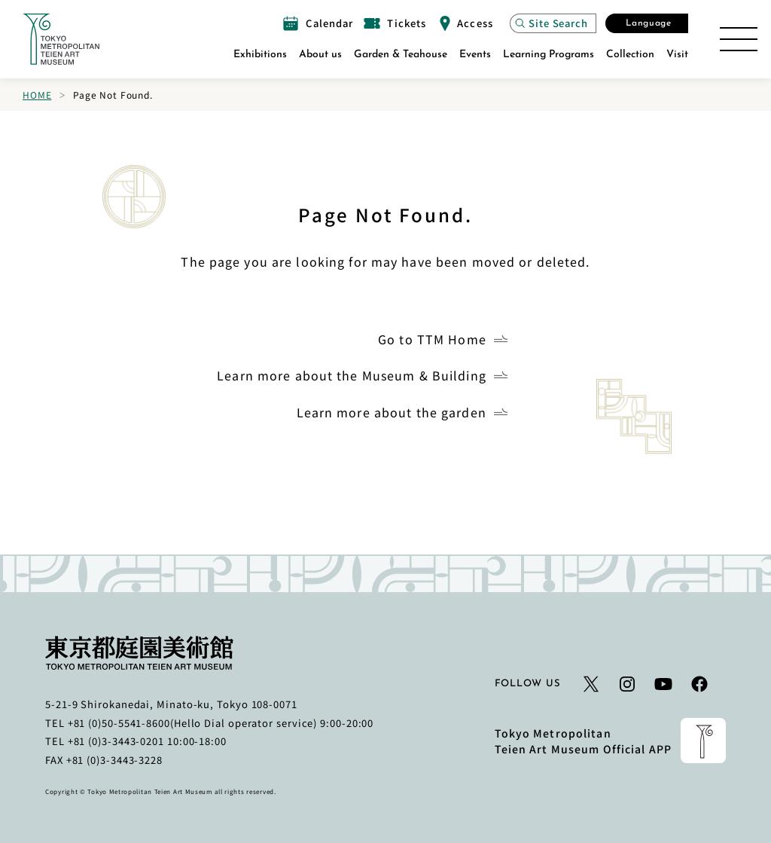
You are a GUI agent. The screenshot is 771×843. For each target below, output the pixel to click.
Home (37, 94)
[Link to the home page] (61, 39)
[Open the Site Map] (738, 39)
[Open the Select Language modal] (646, 23)
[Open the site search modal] (553, 23)
